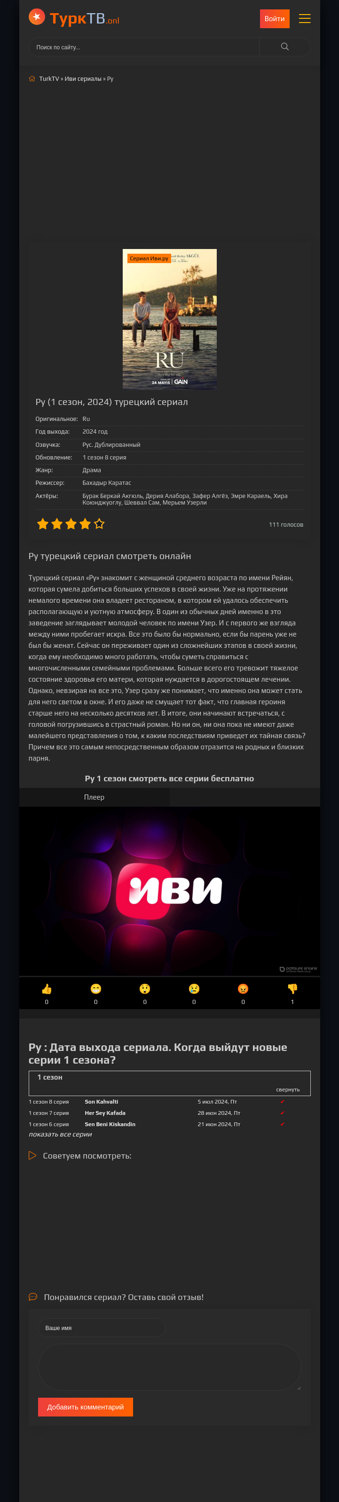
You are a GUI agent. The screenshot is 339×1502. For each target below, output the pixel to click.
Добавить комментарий (85, 1407)
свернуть (288, 1089)
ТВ (85, 17)
